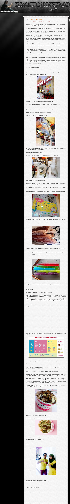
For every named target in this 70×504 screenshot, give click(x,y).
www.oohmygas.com (30, 481)
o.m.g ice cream (33, 21)
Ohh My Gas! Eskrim (36, 19)
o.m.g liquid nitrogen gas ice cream (44, 21)
